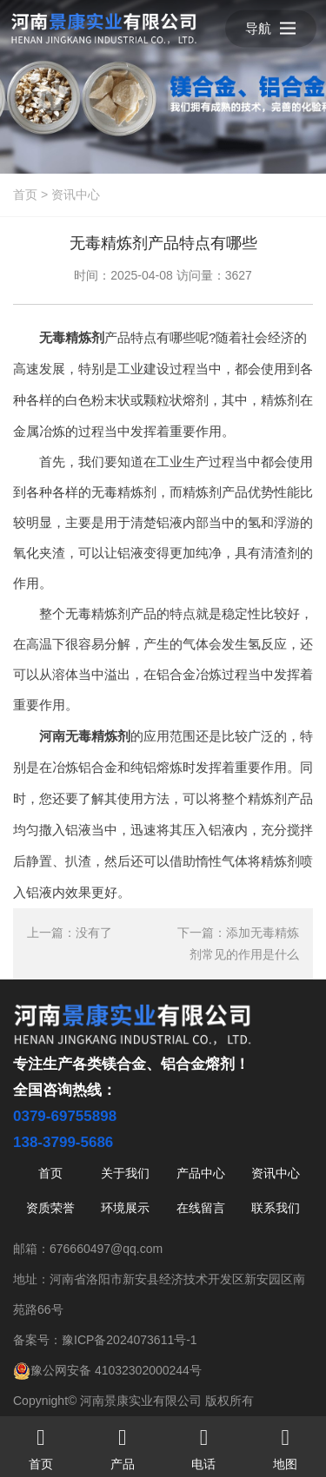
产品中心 (200, 1173)
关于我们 (125, 1173)
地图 (285, 1443)
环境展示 (125, 1208)
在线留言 (200, 1208)
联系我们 (275, 1208)
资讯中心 (75, 194)
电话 (204, 1443)
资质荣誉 (50, 1208)
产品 (122, 1443)
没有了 (94, 933)
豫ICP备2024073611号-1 (129, 1340)
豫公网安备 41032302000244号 (107, 1370)
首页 (25, 194)
